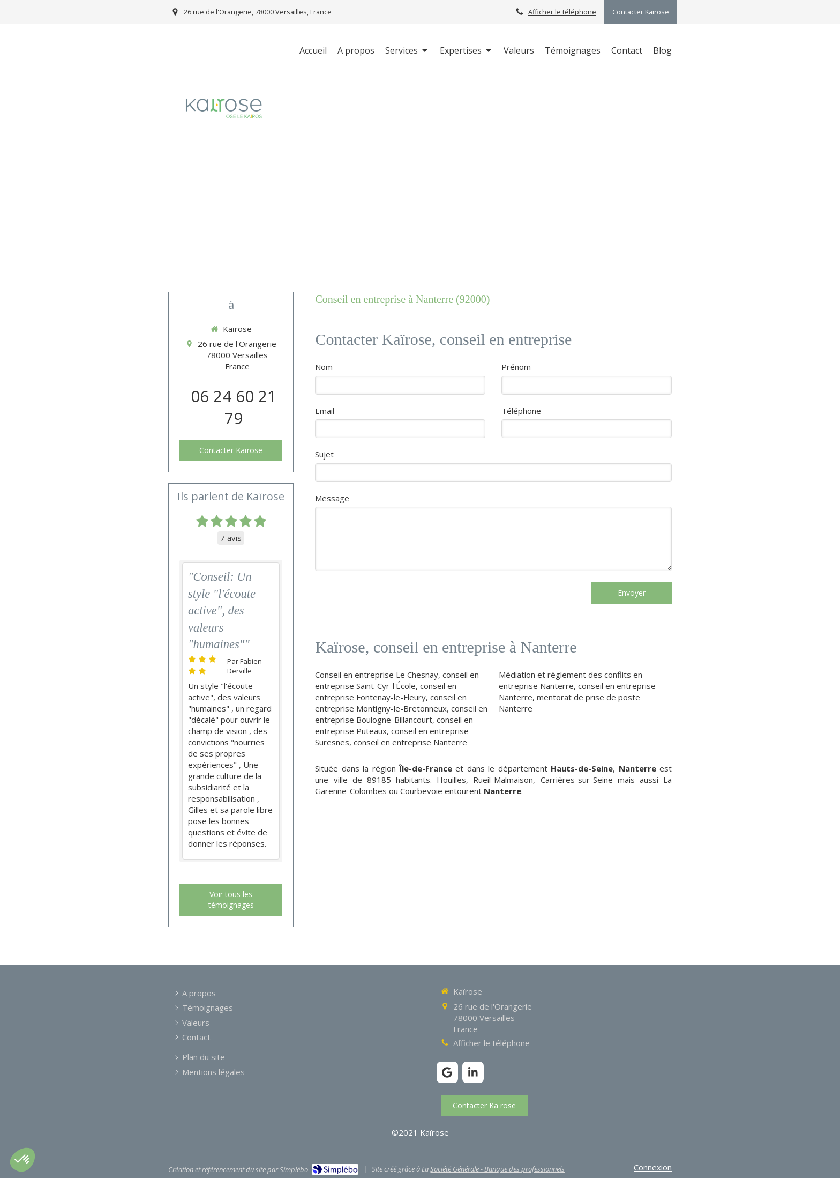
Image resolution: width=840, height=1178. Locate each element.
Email (324, 410)
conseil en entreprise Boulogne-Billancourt (401, 714)
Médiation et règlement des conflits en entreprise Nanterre (570, 680)
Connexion (653, 1167)
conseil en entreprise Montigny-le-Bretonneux (391, 703)
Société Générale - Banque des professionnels (497, 1169)
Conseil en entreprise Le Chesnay (376, 674)
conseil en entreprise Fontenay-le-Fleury (385, 691)
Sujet (324, 454)
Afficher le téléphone (562, 12)
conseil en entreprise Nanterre (410, 742)
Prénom (516, 366)
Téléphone (521, 410)
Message (332, 498)
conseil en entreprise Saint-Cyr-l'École (397, 680)
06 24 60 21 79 (233, 407)
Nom (324, 366)
